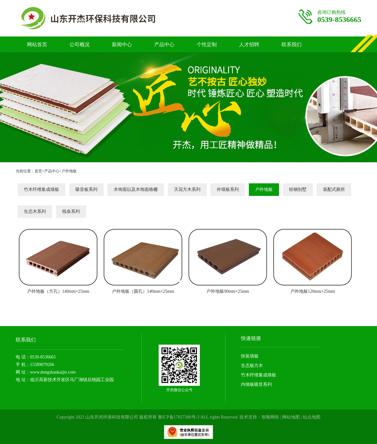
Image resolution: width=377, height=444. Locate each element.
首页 (38, 171)
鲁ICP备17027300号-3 (178, 417)
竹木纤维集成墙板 (41, 189)
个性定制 (207, 44)
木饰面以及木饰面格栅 (136, 189)
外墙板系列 (228, 189)
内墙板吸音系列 (256, 384)
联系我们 (291, 44)
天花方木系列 (187, 189)
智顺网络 (270, 417)
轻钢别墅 (298, 189)
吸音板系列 (86, 189)
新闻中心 (122, 44)
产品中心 (164, 44)
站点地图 (311, 417)
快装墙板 (250, 356)
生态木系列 (35, 211)
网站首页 (37, 44)
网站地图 (291, 417)
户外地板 (69, 171)
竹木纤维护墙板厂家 (101, 18)
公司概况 (79, 44)
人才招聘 (249, 44)
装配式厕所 (334, 189)
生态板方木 (252, 365)
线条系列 (71, 211)
